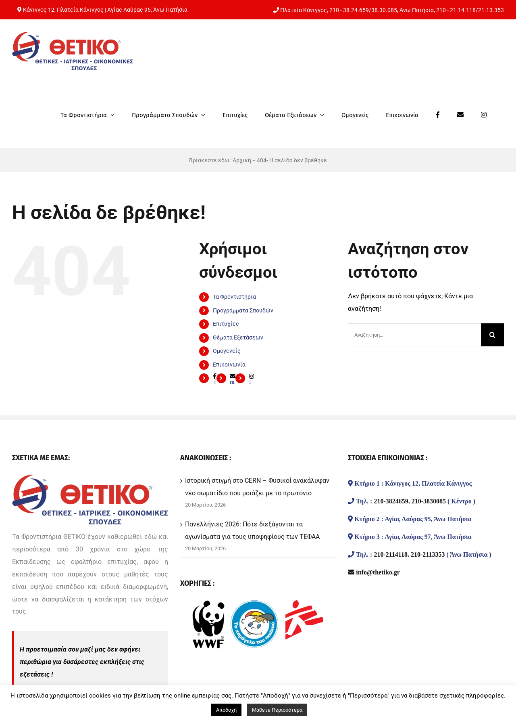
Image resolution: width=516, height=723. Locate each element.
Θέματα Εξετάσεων (238, 337)
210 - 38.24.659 (349, 10)
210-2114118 (391, 554)
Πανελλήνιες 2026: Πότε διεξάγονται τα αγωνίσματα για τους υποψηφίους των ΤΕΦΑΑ (252, 530)
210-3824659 (391, 501)
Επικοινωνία (229, 364)
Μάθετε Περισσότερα (277, 710)
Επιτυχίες (226, 324)
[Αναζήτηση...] (414, 334)
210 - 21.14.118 (456, 10)
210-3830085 (429, 501)
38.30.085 (384, 10)
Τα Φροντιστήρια (234, 296)
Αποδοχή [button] (226, 710)
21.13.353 (491, 10)
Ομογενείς (227, 351)
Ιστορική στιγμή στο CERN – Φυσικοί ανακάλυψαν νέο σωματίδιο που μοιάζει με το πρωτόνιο (257, 487)
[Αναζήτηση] (492, 334)
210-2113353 (428, 554)
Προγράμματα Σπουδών (243, 310)
